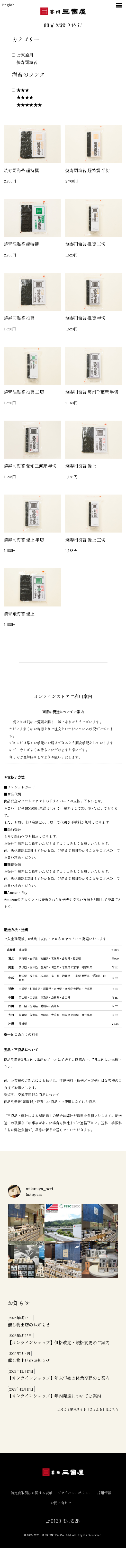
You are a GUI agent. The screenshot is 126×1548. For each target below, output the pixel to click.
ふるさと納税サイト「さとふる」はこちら (87, 1409)
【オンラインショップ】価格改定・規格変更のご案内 (59, 1342)
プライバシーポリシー (76, 1492)
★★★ (22, 90)
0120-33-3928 (65, 1520)
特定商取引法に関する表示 (34, 1492)
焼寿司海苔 (27, 62)
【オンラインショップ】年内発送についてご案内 (54, 1395)
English (8, 4)
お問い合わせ (62, 1502)
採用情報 (106, 1492)
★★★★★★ (29, 104)
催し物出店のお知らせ (29, 1324)
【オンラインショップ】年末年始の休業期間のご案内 (59, 1378)
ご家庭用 (24, 55)
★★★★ (24, 97)
